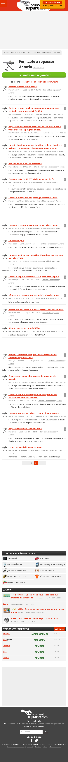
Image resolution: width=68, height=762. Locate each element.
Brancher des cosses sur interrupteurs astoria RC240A (36, 309)
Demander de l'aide (52, 2)
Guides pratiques (17, 604)
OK (45, 731)
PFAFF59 (6, 645)
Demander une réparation (34, 75)
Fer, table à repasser (51, 90)
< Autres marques (38, 67)
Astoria (11, 93)
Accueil (34, 5)
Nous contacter (55, 747)
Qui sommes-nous (17, 744)
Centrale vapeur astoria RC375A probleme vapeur (33, 276)
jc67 (5, 651)
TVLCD (6, 657)
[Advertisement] (34, 30)
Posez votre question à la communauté (40, 81)
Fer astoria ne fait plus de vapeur (25, 447)
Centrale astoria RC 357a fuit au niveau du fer (31, 179)
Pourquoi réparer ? (43, 598)
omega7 (6, 633)
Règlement (29, 747)
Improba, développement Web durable (49, 744)
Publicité (38, 747)
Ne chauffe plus (16, 240)
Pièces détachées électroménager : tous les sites (35, 618)
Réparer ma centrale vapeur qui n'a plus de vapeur (34, 295)
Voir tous (59, 629)
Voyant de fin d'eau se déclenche (25, 163)
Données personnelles (15, 747)
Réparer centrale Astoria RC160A (25, 428)
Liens (5, 604)
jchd (5, 639)
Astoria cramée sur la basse (22, 86)
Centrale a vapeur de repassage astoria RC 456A (32, 197)
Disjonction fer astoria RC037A (24, 328)
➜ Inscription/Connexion (52, 5)
